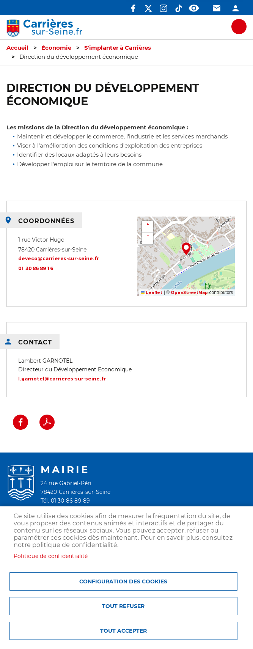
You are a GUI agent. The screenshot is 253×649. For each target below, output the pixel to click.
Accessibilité (193, 8)
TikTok (178, 8)
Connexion (235, 8)
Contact (216, 8)
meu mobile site (239, 26)
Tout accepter (123, 631)
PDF (47, 422)
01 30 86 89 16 (35, 268)
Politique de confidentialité (51, 556)
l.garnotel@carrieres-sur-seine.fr (62, 379)
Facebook (133, 8)
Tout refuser (123, 606)
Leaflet (152, 292)
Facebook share (20, 422)
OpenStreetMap (189, 292)
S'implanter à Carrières (117, 47)
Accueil (17, 47)
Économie (56, 47)
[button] (186, 248)
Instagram (163, 8)
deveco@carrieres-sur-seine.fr (58, 258)
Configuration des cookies (123, 581)
